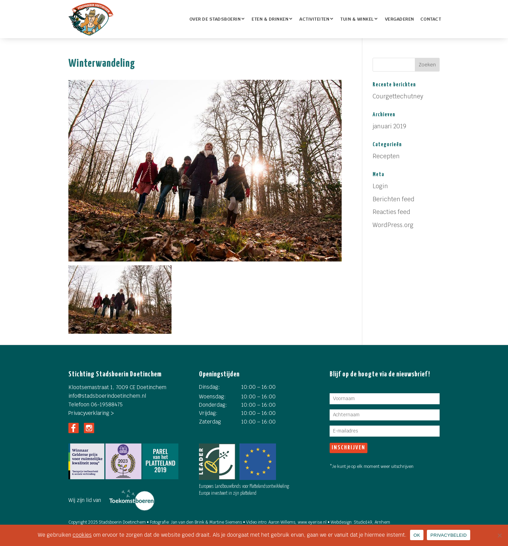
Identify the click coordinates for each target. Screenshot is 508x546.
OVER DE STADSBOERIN (215, 19)
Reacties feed (391, 212)
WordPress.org (393, 225)
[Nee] (499, 535)
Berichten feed (394, 199)
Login (380, 186)
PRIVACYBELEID (448, 535)
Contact (430, 19)
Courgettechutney (398, 96)
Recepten (386, 156)
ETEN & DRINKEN (270, 19)
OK (416, 535)
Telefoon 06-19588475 (95, 404)
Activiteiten (314, 19)
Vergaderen (399, 19)
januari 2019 (389, 126)
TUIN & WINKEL (357, 19)
